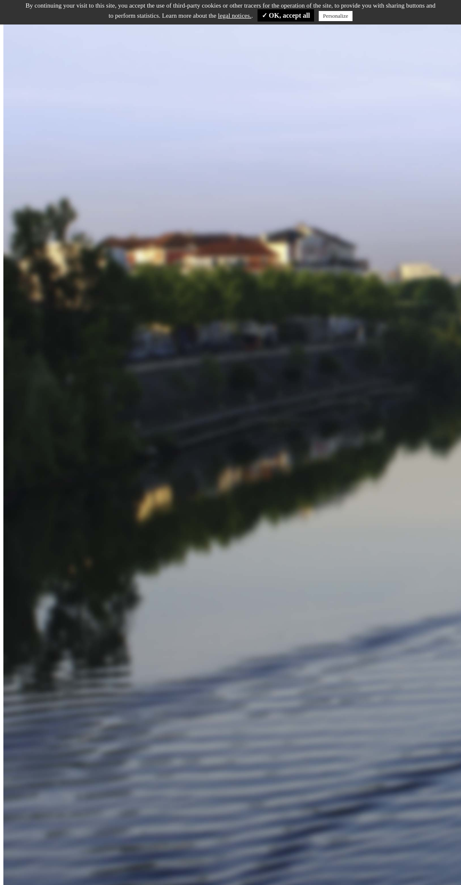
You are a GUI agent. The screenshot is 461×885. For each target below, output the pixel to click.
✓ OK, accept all (286, 15)
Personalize (335, 16)
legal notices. (234, 15)
